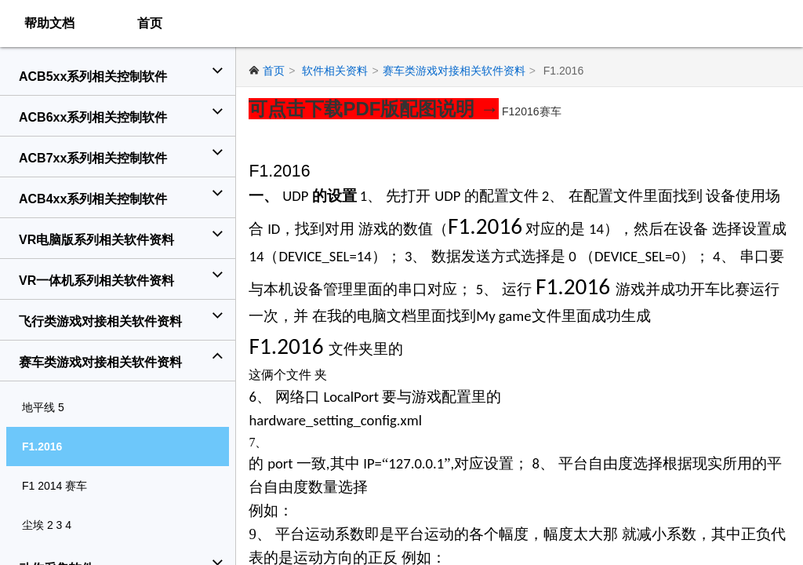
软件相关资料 (337, 70)
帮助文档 (49, 23)
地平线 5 (43, 407)
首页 (149, 23)
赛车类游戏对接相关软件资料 (455, 70)
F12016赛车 (533, 111)
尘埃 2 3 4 (46, 525)
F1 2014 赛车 (54, 485)
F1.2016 (42, 446)
